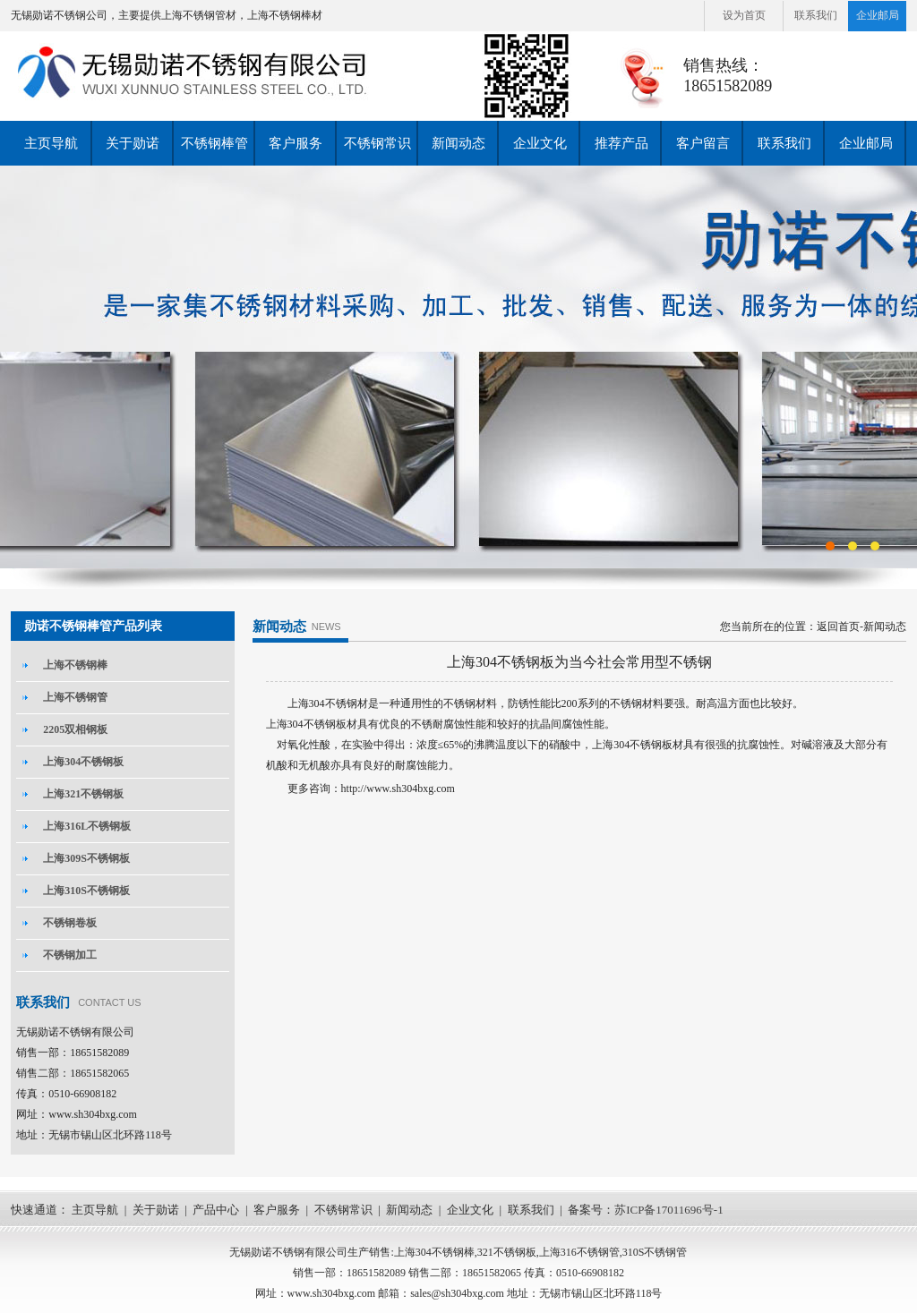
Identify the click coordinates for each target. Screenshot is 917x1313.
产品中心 (216, 1209)
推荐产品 (621, 143)
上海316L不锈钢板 (87, 826)
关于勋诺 (132, 143)
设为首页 (744, 15)
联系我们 (815, 15)
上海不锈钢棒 (75, 665)
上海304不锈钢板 (83, 761)
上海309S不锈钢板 (86, 858)
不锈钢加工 (70, 955)
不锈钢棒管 (214, 143)
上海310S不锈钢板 (86, 890)
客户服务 (295, 143)
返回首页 (838, 626)
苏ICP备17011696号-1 (669, 1209)
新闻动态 (458, 143)
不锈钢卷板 (70, 923)
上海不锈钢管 (75, 697)
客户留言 (703, 143)
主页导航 (51, 143)
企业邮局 (877, 15)
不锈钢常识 (377, 143)
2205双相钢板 (75, 729)
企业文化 (540, 143)
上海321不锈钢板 (83, 794)
